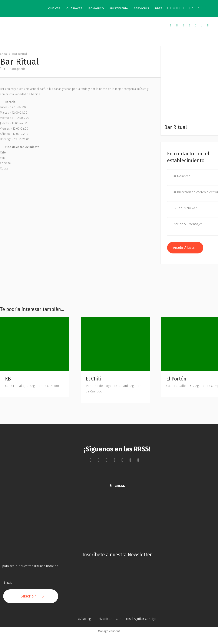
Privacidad (105, 619)
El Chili (93, 379)
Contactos (123, 619)
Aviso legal (85, 619)
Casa (3, 54)
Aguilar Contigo (145, 619)
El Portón (176, 379)
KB (8, 379)
